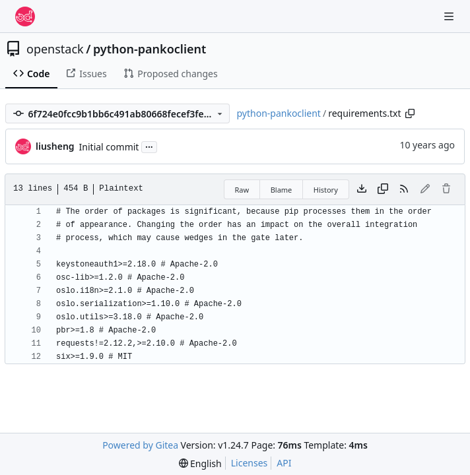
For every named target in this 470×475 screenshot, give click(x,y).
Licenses (249, 463)
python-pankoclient (149, 48)
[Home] (25, 16)
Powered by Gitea (140, 445)
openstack (55, 48)
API (284, 463)
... (149, 145)
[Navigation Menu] (450, 16)
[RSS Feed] (404, 189)
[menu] (200, 463)
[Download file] (361, 189)
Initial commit (109, 147)
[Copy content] (382, 189)
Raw (242, 190)
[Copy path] (410, 113)
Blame (281, 190)
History (326, 190)
